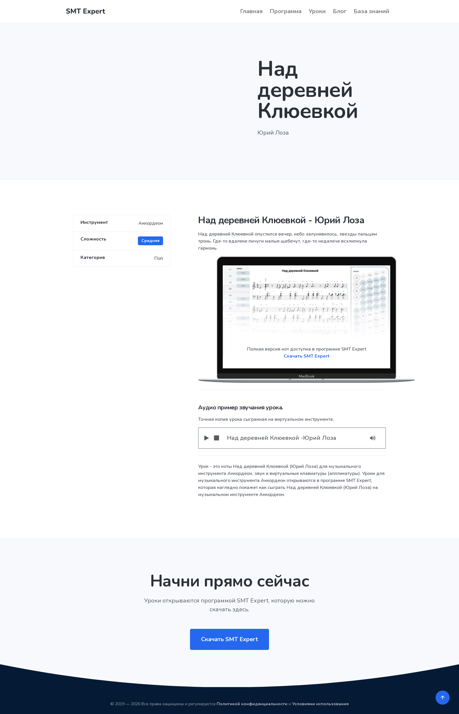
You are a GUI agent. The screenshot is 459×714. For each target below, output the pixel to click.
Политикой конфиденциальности (252, 704)
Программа (286, 11)
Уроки (317, 11)
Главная (251, 11)
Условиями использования (320, 704)
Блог (340, 11)
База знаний (371, 11)
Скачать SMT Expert (307, 356)
